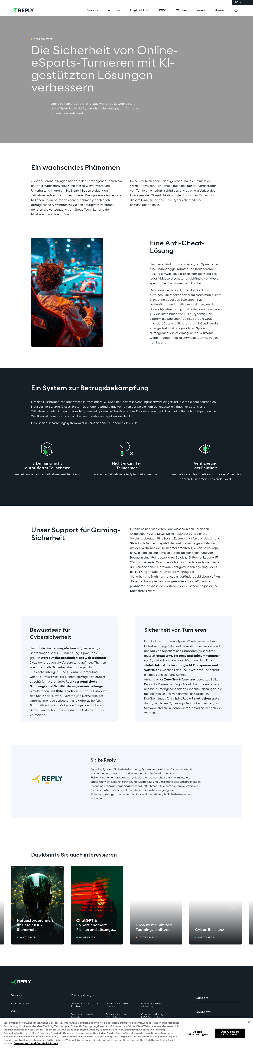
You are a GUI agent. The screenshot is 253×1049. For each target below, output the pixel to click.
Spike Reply (103, 760)
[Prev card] (20, 905)
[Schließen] (249, 1022)
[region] (126, 1033)
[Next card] (233, 905)
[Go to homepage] (22, 10)
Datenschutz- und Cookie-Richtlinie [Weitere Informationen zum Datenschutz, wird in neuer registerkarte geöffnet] (36, 1043)
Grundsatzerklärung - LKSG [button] (153, 1016)
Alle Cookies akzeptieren (230, 1033)
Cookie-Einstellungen (198, 1033)
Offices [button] (15, 1011)
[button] (218, 998)
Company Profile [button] (20, 1003)
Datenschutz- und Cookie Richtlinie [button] (85, 1005)
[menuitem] (92, 10)
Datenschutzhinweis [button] (82, 1016)
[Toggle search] (236, 10)
